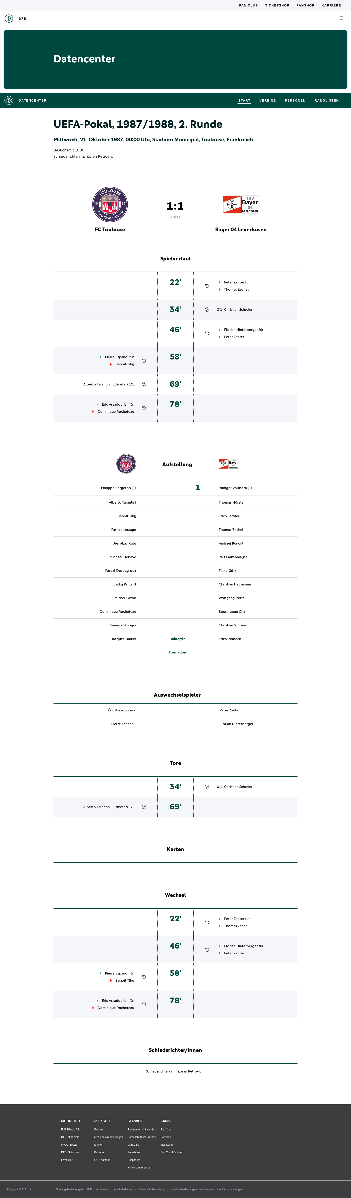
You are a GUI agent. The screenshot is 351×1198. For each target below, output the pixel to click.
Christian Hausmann (235, 584)
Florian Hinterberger (241, 330)
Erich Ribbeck (230, 639)
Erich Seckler (229, 516)
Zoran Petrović (100, 157)
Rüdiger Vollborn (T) (235, 488)
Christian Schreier (238, 309)
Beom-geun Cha (232, 611)
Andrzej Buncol (231, 543)
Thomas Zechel (236, 289)
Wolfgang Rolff (231, 598)
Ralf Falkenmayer (233, 557)
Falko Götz (227, 570)
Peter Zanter (234, 282)
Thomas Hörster (232, 502)
